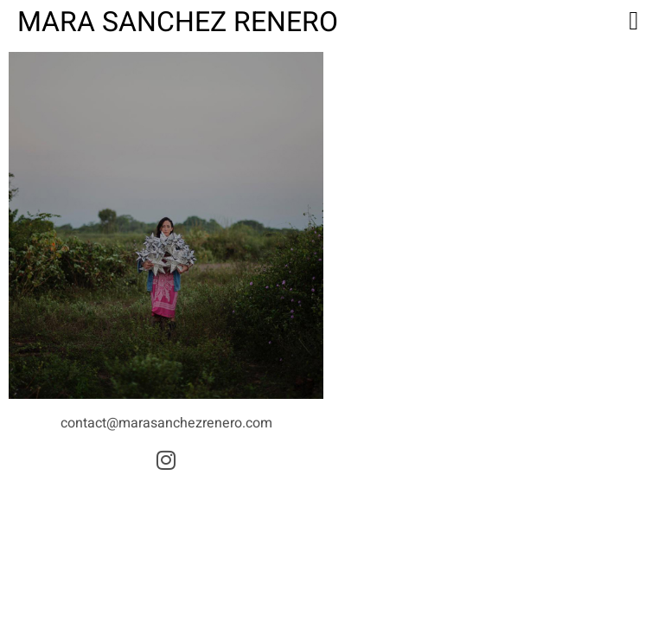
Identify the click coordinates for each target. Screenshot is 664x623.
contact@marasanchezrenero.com (166, 423)
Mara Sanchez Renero (177, 22)
